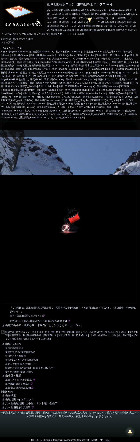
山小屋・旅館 (13, 375)
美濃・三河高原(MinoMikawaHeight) (76, 86)
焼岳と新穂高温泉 (14, 348)
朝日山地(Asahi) (127, 65)
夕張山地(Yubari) (66, 55)
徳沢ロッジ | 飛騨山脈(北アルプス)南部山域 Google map (39, 320)
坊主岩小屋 (82, 335)
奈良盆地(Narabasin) (52, 93)
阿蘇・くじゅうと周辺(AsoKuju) (77, 107)
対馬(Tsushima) (33, 110)
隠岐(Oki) (28, 100)
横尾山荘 (109, 332)
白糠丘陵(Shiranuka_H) (42, 51)
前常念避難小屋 (66, 335)
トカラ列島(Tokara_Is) (59, 114)
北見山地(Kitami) (112, 51)
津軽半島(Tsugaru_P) (111, 58)
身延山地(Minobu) (47, 86)
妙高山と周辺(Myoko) (31, 79)
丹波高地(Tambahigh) (48, 96)
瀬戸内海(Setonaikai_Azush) (31, 103)
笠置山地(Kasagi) (31, 93)
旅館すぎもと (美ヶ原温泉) (19, 379)
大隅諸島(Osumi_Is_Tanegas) (31, 114)
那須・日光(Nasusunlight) (92, 69)
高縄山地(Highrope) (83, 103)
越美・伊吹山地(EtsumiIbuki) (73, 90)
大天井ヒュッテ (31, 338)
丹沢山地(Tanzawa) (121, 72)
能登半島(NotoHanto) (108, 86)
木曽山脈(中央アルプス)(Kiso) (75, 83)
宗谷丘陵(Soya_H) (93, 51)
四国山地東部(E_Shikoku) (108, 103)
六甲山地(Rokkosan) (70, 96)
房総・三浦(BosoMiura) (98, 72)
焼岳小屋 (49, 332)
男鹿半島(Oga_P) (101, 62)
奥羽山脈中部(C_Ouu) (123, 62)
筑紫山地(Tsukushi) (25, 107)
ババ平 (92, 335)
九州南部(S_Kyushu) (93, 110)
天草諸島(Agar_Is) (115, 110)
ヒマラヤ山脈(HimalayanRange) (67, 117)
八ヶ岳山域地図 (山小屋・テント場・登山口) (31, 403)
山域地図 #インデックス (19, 399)
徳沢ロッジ (81, 332)
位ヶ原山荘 (122, 332)
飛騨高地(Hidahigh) (25, 90)
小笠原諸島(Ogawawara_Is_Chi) (96, 76)
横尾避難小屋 (49, 335)
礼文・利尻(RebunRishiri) (69, 51)
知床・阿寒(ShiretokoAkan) (15, 51)
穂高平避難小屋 (17, 335)
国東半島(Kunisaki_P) (48, 107)
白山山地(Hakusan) (46, 90)
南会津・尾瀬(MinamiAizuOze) (122, 69)
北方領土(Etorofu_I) (60, 58)
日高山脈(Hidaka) (85, 55)
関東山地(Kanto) (76, 72)
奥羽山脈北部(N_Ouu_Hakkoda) (33, 62)
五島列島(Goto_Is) (52, 110)
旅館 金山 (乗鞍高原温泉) (18, 387)
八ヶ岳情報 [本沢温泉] (18, 407)
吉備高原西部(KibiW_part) (104, 100)
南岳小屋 (16, 338)
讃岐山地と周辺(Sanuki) (59, 103)
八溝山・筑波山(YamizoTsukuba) (59, 69)
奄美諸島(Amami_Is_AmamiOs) (89, 114)
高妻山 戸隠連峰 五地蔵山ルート (22, 364)
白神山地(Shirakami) (62, 62)
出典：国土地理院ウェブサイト (26, 315)
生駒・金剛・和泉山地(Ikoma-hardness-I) (86, 93)
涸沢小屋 (9, 332)
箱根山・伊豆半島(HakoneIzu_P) (33, 76)
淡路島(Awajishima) (93, 96)
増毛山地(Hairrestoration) (43, 55)
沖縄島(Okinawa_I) (116, 114)
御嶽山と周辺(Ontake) (47, 83)
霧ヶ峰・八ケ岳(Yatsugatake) (81, 79)
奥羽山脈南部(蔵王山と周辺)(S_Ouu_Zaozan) (45, 65)
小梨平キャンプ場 (107, 335)
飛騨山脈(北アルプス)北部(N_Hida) (115, 79)
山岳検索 (10, 395)
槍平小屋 (60, 332)
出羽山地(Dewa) (82, 62)
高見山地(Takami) (117, 93)
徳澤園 (70, 332)
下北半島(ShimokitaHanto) (85, 58)
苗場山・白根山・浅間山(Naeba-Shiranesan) (43, 72)
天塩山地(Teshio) (20, 55)
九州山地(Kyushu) (72, 110)
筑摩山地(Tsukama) (54, 79)
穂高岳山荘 (37, 332)
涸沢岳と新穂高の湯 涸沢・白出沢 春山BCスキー (30, 368)
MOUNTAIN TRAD (100, 440)
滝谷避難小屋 (34, 335)
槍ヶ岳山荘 (124, 335)
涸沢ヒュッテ (23, 332)
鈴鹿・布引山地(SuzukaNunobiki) (106, 90)
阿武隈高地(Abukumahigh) (28, 69)
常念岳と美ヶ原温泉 (15, 356)
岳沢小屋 (45, 338)
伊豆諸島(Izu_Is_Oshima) (65, 76)
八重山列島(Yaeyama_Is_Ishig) (33, 117)
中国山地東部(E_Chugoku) (118, 96)
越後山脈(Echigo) (9, 72)
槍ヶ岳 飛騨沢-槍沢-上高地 (19, 372)
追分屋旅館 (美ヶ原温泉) (17, 383)
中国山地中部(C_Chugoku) (75, 100)
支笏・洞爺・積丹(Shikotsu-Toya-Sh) (115, 55)
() (133, 83)
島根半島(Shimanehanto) (47, 100)
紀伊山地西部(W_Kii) (24, 96)
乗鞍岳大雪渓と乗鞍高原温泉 (20, 352)
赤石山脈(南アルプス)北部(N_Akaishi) (111, 83)
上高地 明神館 (96, 332)
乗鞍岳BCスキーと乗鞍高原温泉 (21, 360)
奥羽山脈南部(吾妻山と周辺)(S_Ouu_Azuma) (94, 65)
